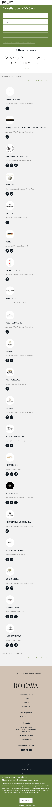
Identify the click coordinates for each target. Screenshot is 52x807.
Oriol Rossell (12, 579)
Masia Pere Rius (12, 270)
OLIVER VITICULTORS (14, 550)
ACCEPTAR (26, 800)
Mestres (9, 351)
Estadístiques (26, 706)
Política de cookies (26, 769)
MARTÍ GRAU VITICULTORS (16, 156)
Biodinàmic (15, 63)
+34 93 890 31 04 (26, 739)
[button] (49, 2)
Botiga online (11, 58)
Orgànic (40, 58)
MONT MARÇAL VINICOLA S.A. (18, 522)
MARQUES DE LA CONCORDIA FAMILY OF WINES (25, 128)
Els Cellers (26, 699)
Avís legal (26, 765)
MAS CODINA (10, 213)
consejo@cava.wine (26, 735)
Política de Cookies (35, 790)
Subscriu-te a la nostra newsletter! (26, 673)
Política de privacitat (26, 774)
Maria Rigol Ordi (13, 99)
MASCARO (9, 185)
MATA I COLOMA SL (13, 323)
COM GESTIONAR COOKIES (26, 805)
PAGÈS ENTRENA (12, 607)
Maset (8, 242)
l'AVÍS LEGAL (19, 790)
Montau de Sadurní (14, 437)
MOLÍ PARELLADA (12, 380)
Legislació (26, 703)
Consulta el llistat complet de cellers (19, 43)
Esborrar (27, 68)
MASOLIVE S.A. (11, 299)
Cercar (25, 35)
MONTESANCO (11, 465)
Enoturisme (27, 58)
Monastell (10, 408)
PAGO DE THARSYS (13, 636)
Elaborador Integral (32, 63)
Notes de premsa (26, 717)
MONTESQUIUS (11, 493)
